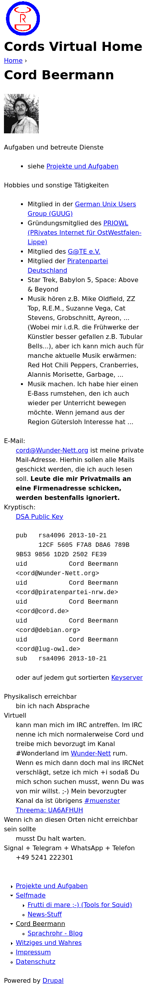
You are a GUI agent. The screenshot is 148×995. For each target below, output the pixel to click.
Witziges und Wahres (49, 942)
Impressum (33, 952)
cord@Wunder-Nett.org (52, 450)
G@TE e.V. (84, 251)
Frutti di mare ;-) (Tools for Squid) (80, 905)
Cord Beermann (40, 924)
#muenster (102, 800)
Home (13, 60)
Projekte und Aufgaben (82, 166)
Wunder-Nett (91, 753)
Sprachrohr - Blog (55, 933)
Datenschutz (35, 961)
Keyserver (127, 677)
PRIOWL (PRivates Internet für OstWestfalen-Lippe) (85, 232)
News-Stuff (45, 914)
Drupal (53, 980)
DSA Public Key (39, 516)
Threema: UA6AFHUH (49, 810)
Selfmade (30, 895)
